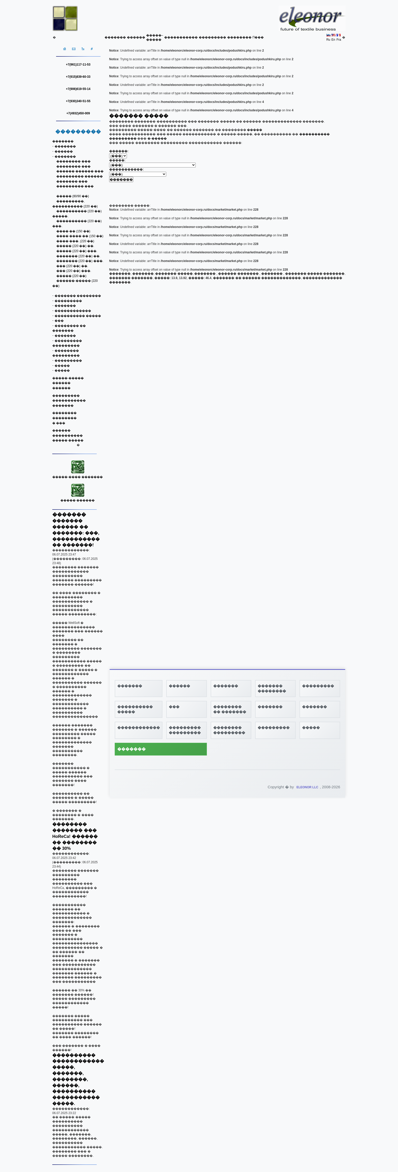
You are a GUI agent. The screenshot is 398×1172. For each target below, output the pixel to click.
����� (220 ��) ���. (76, 251)
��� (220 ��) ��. (72, 266)
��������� (212, 37)
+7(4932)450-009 (78, 113)
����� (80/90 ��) (72, 196)
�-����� (157, 138)
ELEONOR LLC (307, 787)
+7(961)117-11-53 (78, 64)
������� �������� (78, 296)
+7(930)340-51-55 (78, 101)
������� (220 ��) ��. (78, 256)
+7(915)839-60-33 (78, 77)
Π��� (258, 37)
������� (115, 37)
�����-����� (68, 378)
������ (136, 37)
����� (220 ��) (71, 276)
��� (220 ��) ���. (73, 271)
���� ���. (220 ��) (75, 241)
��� (59, 320)
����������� (181, 37)
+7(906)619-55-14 (78, 89)
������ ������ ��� (80, 171)
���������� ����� (78, 316)
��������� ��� (75, 186)
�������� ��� (73, 161)
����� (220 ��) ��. (75, 246)
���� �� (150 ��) (73, 231)
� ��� (58, 423)
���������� (67, 435)
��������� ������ (79, 176)
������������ (73, 311)
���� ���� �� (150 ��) (79, 236)
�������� (239, 37)
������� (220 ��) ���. (79, 261)
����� (62, 365)
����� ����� (68, 440)
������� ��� (72, 181)
